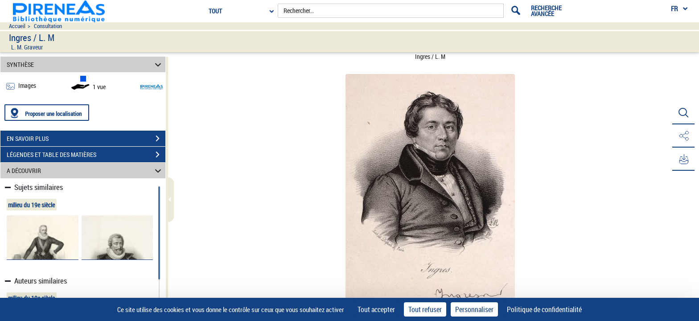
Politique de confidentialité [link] (544, 309)
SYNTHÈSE (85, 64)
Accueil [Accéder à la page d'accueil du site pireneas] (17, 26)
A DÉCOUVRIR (85, 170)
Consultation (48, 26)
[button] (683, 112)
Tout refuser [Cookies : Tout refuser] (425, 309)
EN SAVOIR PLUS (86, 138)
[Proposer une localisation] (46, 112)
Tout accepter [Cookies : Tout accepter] (376, 309)
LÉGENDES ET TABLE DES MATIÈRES (86, 154)
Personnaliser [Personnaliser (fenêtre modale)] (474, 309)
